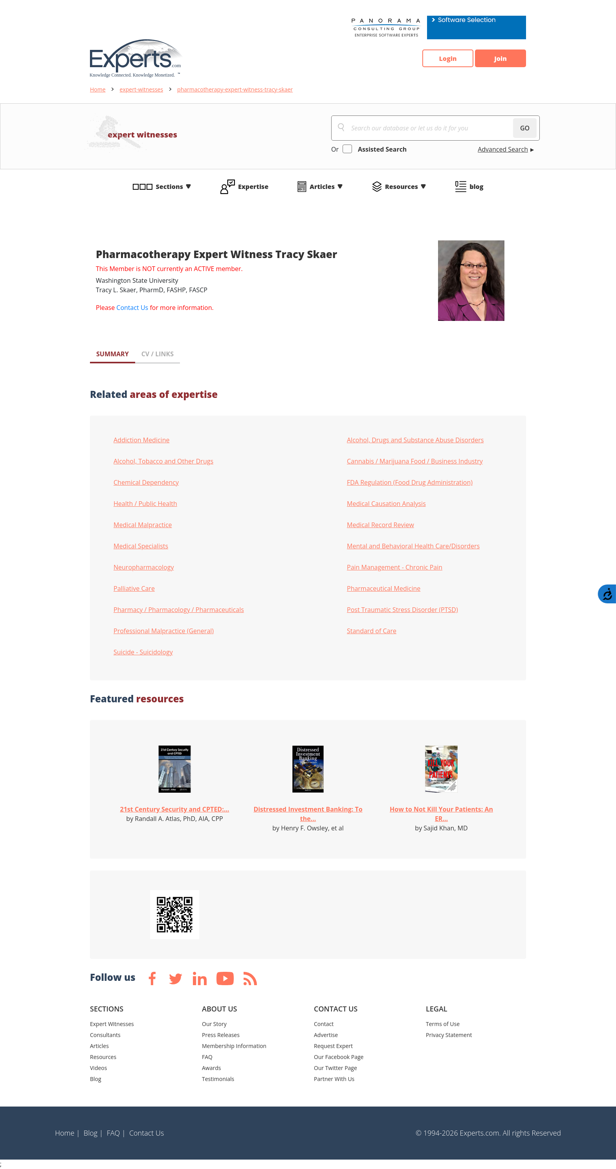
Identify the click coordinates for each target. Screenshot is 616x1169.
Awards (211, 1068)
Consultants (105, 1035)
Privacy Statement (449, 1035)
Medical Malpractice (143, 524)
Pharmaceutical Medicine (383, 588)
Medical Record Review (380, 524)
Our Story (214, 1024)
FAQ (207, 1057)
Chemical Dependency (146, 482)
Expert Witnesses (112, 1024)
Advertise (326, 1035)
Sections (169, 186)
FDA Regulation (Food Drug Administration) (410, 482)
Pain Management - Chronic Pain (394, 567)
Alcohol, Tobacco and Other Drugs (163, 461)
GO (525, 128)
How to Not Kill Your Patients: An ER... (441, 814)
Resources (401, 186)
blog (476, 186)
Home (98, 89)
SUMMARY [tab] (112, 354)
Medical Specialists (141, 546)
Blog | (93, 1133)
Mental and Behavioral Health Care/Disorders (413, 546)
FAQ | (116, 1133)
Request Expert (333, 1046)
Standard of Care (371, 631)
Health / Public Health (145, 503)
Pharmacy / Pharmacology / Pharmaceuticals (179, 609)
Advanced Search (503, 149)
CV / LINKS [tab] (157, 354)
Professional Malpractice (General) (164, 631)
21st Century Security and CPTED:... (174, 809)
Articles (322, 186)
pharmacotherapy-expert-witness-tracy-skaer (235, 89)
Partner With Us (334, 1079)
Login (447, 58)
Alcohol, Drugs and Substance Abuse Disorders (415, 440)
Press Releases (221, 1035)
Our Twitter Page (335, 1068)
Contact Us (132, 307)
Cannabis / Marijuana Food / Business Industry (415, 461)
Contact (324, 1024)
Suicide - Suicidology (143, 652)
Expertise (253, 186)
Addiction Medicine (141, 440)
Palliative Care (134, 588)
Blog (95, 1079)
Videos (98, 1068)
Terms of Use (443, 1024)
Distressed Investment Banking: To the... (307, 814)
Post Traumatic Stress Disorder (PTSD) (402, 609)
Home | (67, 1133)
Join (500, 58)
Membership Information (234, 1046)
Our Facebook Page (338, 1057)
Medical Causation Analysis (386, 503)
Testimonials (218, 1079)
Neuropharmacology (144, 567)
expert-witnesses (141, 89)
